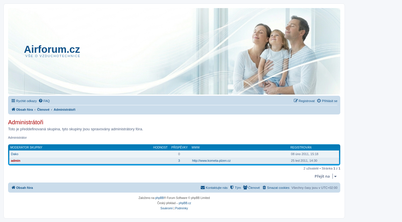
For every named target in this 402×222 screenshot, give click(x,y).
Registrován (300, 147)
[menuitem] (44, 100)
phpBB (159, 198)
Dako (14, 154)
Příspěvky (179, 147)
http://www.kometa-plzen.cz (211, 160)
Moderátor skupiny (26, 147)
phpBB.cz (185, 203)
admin (15, 160)
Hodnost (160, 147)
